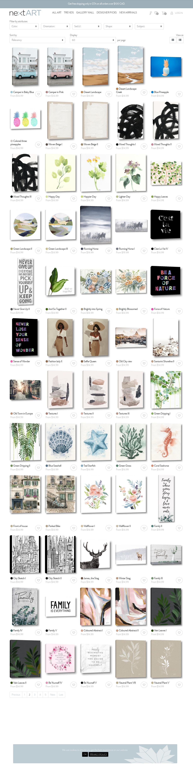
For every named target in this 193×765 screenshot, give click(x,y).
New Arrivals (128, 12)
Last (61, 694)
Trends (69, 12)
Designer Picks (107, 12)
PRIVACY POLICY (98, 754)
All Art (56, 12)
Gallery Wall (85, 12)
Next (52, 694)
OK (85, 754)
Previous (16, 694)
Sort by (13, 35)
